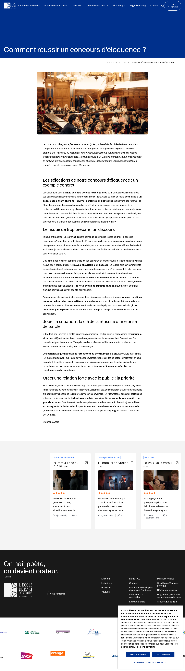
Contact (133, 583)
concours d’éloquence (94, 192)
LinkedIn (105, 578)
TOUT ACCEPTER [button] (138, 655)
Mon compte (174, 5)
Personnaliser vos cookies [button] (148, 662)
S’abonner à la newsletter (136, 595)
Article (122, 62)
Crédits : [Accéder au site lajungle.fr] (167, 601)
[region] (90, 61)
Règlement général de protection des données (169, 595)
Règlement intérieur (167, 590)
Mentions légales (165, 578)
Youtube (105, 592)
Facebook (106, 587)
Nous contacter (57, 594)
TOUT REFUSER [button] (163, 655)
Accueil (110, 62)
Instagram (106, 583)
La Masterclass (137, 601)
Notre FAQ (134, 578)
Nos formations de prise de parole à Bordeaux (141, 588)
